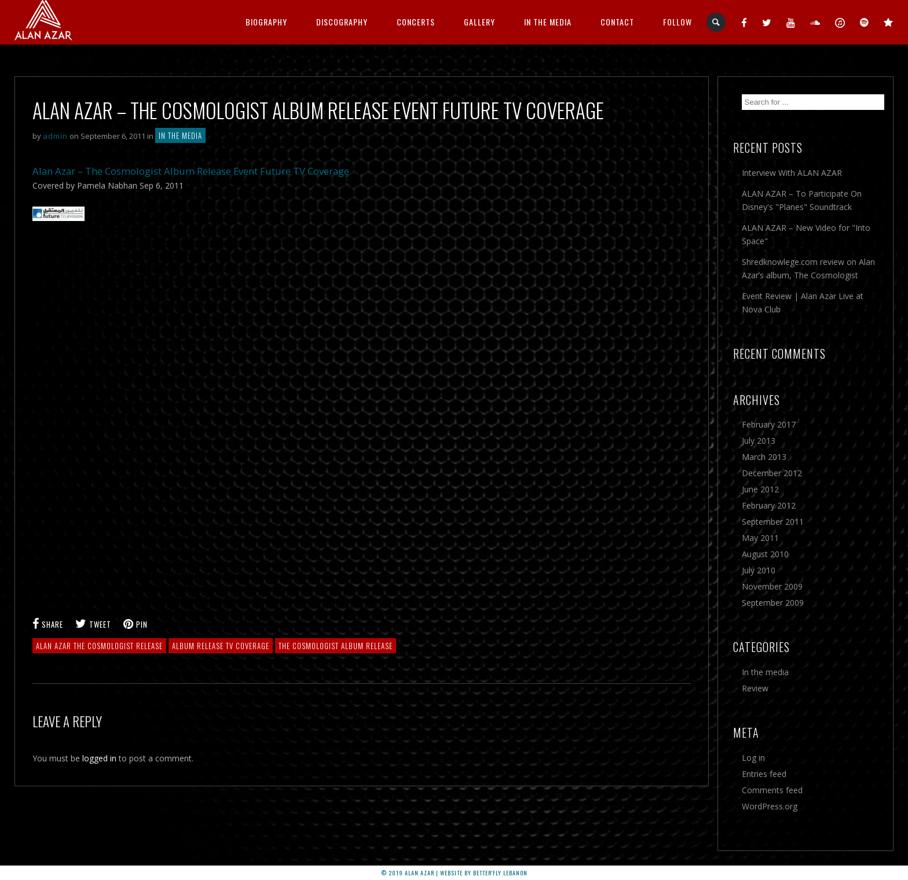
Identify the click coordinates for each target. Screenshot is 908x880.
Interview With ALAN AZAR (792, 172)
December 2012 (772, 472)
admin (55, 136)
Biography (266, 22)
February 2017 (769, 424)
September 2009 (773, 602)
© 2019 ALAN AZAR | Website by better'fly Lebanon (454, 872)
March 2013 (764, 456)
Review (755, 688)
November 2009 (772, 586)
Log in (753, 757)
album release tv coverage (220, 645)
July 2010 (758, 570)
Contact (617, 22)
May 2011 (760, 537)
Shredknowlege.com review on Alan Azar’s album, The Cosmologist (808, 268)
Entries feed (764, 773)
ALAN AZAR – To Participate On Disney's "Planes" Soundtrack (802, 200)
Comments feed (772, 790)
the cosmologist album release (336, 645)
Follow (677, 22)
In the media (180, 135)
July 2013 (758, 440)
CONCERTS (416, 22)
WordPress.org (769, 806)
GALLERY (479, 22)
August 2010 (765, 553)
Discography (342, 22)
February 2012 (769, 505)
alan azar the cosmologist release (99, 645)
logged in (99, 758)
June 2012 (760, 489)
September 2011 (773, 521)
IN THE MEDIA (548, 22)
